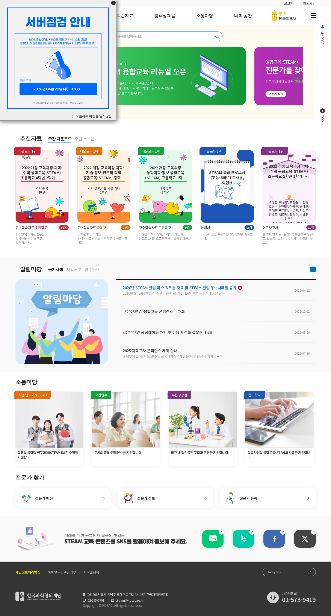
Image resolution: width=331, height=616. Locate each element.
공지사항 (55, 269)
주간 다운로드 (59, 139)
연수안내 (92, 269)
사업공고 (73, 269)
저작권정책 (91, 572)
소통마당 (204, 15)
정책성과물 (164, 15)
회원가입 (309, 3)
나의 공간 (243, 15)
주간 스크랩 (84, 139)
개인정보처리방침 (28, 572)
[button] (297, 79)
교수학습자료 (120, 15)
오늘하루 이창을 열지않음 (94, 115)
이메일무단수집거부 (62, 572)
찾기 (217, 36)
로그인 (288, 3)
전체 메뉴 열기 (313, 15)
